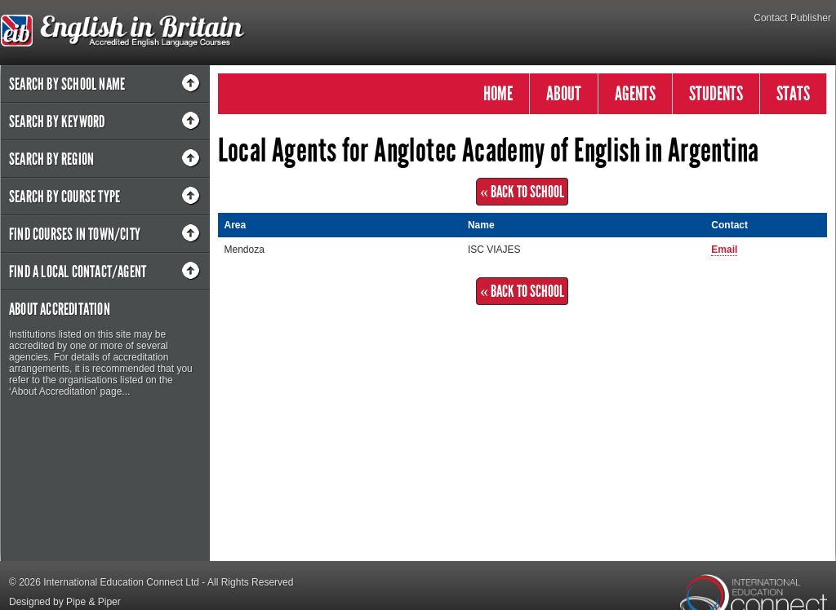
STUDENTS (716, 93)
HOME (498, 93)
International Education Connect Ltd (121, 582)
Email (724, 249)
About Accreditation (59, 309)
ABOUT (563, 93)
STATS (793, 93)
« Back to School (522, 191)
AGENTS (635, 93)
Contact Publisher (792, 18)
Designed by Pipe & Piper (65, 602)
